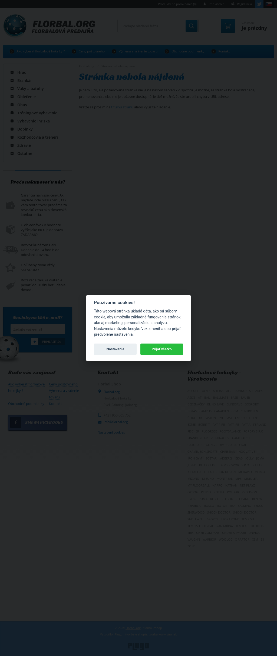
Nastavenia (115, 349)
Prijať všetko (162, 349)
